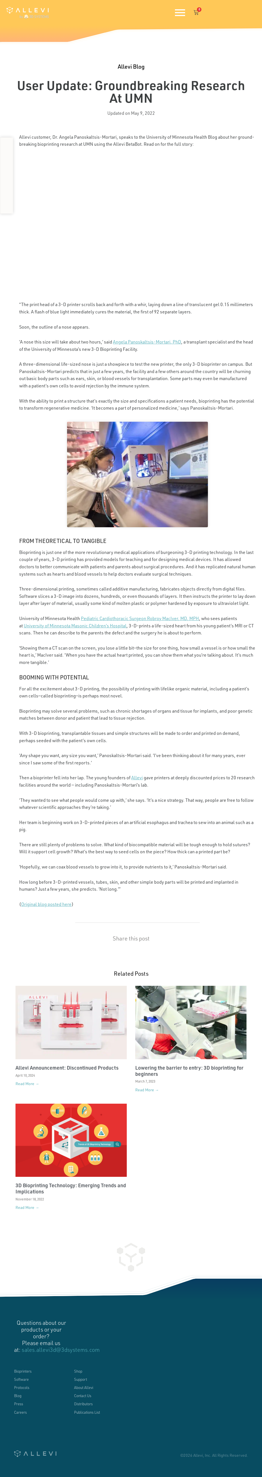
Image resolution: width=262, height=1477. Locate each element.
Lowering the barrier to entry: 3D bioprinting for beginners (189, 1070)
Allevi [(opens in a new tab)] (137, 777)
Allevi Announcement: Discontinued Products (67, 1067)
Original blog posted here (46, 904)
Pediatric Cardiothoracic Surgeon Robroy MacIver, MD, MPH (140, 618)
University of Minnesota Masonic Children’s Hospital (75, 625)
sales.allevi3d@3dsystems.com (61, 1349)
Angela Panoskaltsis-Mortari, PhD (147, 342)
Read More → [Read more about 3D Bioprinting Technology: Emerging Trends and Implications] (27, 1207)
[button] (6, 145)
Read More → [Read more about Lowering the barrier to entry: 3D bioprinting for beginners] (147, 1089)
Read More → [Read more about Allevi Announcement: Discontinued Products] (27, 1083)
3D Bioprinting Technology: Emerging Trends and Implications (70, 1188)
